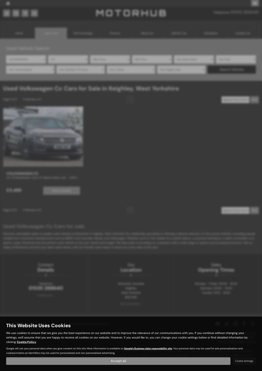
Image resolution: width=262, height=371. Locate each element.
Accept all (118, 361)
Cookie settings (244, 361)
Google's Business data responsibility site (148, 348)
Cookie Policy (26, 342)
